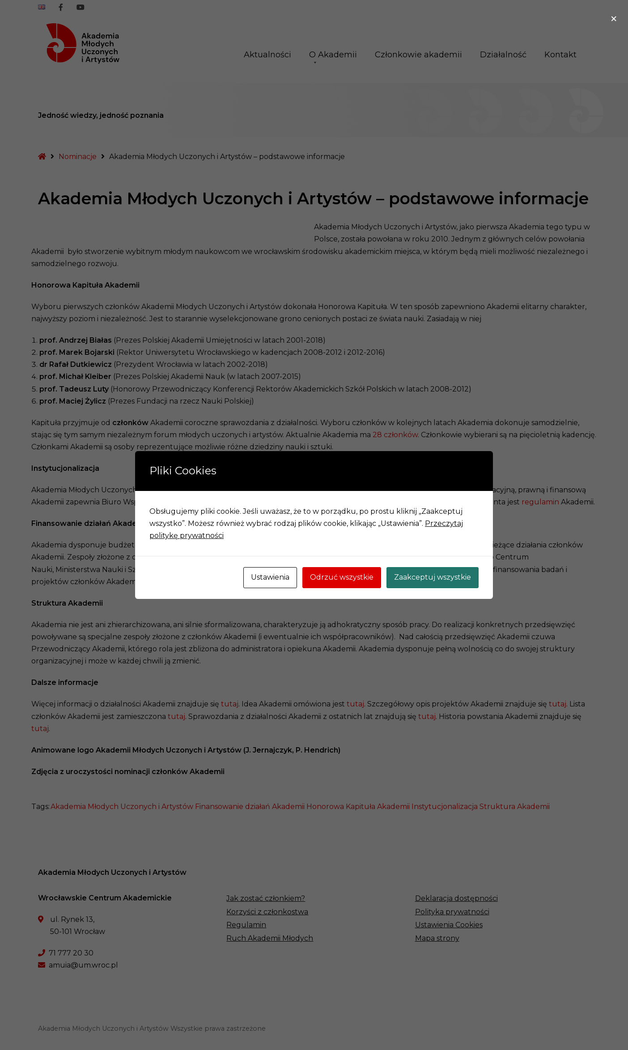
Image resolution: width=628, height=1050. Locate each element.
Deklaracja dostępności (456, 898)
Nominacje (78, 156)
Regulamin (246, 925)
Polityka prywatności (452, 912)
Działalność (503, 55)
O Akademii (333, 58)
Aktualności (267, 55)
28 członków (395, 434)
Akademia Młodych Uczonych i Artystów (122, 806)
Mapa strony (437, 938)
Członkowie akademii (418, 55)
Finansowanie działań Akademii (250, 806)
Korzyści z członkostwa (267, 912)
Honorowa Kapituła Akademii (358, 806)
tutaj (229, 704)
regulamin (540, 502)
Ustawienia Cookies (449, 925)
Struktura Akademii (514, 806)
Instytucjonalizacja (445, 806)
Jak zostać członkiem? (265, 898)
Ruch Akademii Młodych (269, 938)
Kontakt (560, 55)
